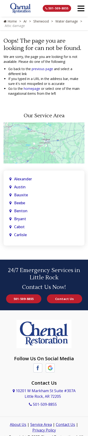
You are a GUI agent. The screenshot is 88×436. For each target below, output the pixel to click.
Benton (20, 210)
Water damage (66, 21)
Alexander (23, 179)
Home (10, 21)
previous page (42, 69)
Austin (20, 187)
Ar (25, 21)
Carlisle (21, 234)
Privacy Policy (44, 430)
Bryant (20, 218)
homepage (32, 88)
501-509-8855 (57, 8)
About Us (18, 424)
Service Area (41, 424)
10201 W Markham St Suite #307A (44, 393)
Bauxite (21, 194)
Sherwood (41, 21)
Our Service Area (44, 115)
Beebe (19, 202)
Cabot (20, 226)
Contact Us (64, 299)
